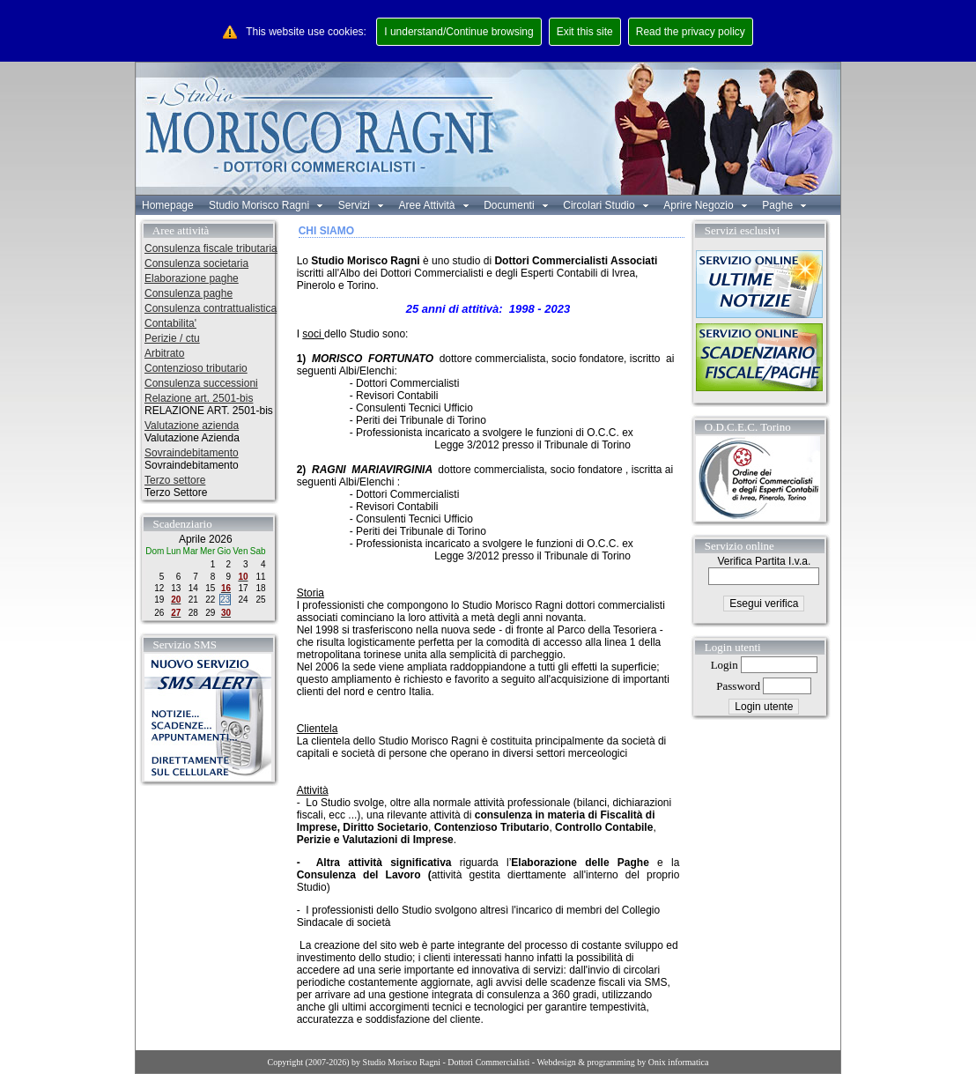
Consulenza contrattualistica (210, 308)
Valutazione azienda (191, 425)
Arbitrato (164, 353)
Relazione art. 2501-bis (198, 398)
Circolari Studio (605, 205)
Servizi (360, 205)
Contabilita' (170, 323)
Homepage (168, 205)
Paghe (784, 205)
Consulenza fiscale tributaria (210, 248)
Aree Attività (433, 205)
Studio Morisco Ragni (265, 205)
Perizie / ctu (172, 338)
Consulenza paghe (188, 293)
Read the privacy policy (690, 32)
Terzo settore (174, 480)
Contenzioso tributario (196, 368)
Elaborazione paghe (191, 278)
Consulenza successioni (201, 383)
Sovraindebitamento (191, 453)
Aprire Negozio (705, 205)
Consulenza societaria (196, 263)
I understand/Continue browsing (458, 32)
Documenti (516, 205)
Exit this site (585, 32)
